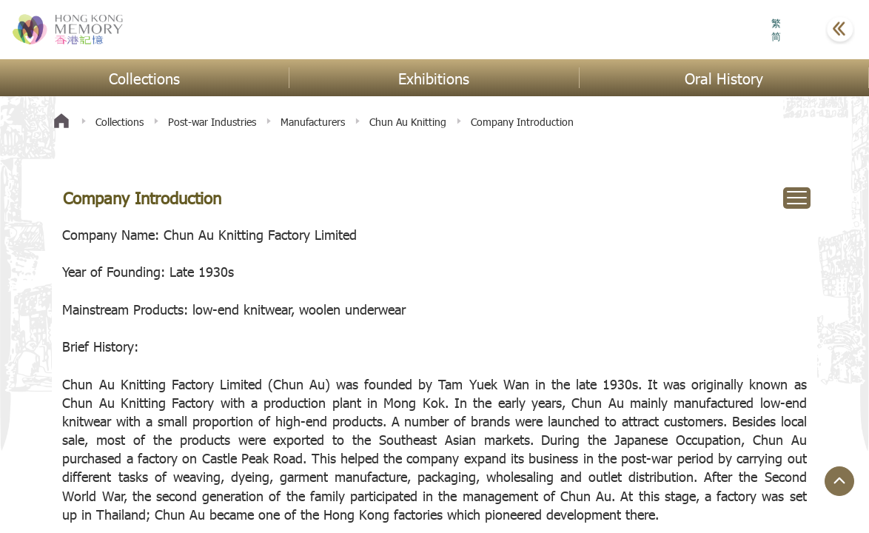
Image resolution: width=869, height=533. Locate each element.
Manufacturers (313, 122)
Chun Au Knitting (407, 122)
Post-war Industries (212, 122)
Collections (119, 122)
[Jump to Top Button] (839, 481)
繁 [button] (776, 23)
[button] (803, 29)
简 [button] (776, 36)
